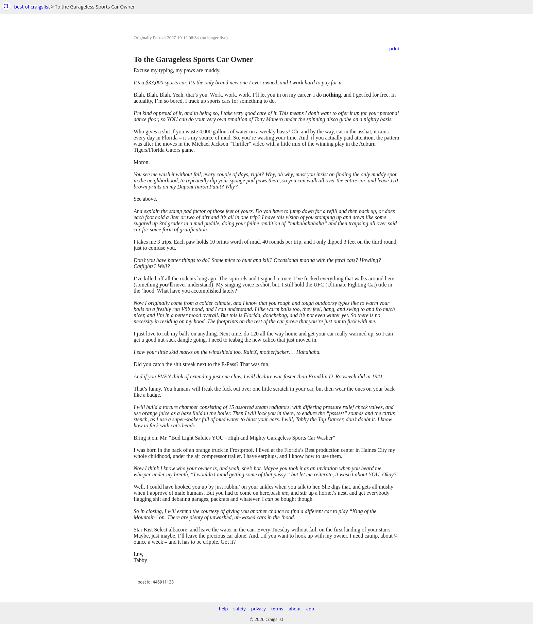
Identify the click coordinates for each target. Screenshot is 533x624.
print (394, 49)
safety (240, 609)
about (295, 609)
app (310, 609)
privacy (258, 609)
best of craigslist (32, 6)
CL (6, 6)
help (223, 609)
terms (277, 609)
